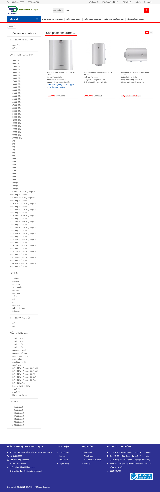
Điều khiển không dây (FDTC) (23, 374)
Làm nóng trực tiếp (19, 350)
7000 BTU (16, 60)
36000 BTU (16, 117)
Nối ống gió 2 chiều (19, 395)
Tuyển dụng (64, 463)
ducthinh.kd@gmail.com (20, 460)
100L (14, 159)
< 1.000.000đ (17, 407)
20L (13, 144)
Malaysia (15, 281)
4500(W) (15, 189)
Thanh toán (88, 456)
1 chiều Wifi (16, 389)
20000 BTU (16, 90)
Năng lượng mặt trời (20, 356)
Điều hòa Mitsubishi (52, 19)
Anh (13, 302)
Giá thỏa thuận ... (131, 96)
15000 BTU (16, 75)
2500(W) (15, 183)
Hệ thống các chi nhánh (111, 2)
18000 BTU (16, 84)
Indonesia (16, 311)
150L (14, 168)
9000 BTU (16, 63)
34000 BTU (16, 114)
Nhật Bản (16, 293)
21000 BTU (16, 93)
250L (14, 177)
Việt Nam (16, 296)
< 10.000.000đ (18, 413)
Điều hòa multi (73, 19)
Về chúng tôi (93, 2)
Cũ (13, 326)
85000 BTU (16, 135)
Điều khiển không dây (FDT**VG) (25, 371)
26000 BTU (16, 102)
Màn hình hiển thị (19, 362)
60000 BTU (16, 129)
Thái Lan (15, 278)
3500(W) (15, 186)
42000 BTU (16, 120)
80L (13, 156)
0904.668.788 (33, 2)
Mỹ (13, 299)
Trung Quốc (17, 287)
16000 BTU (16, 78)
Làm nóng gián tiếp (19, 353)
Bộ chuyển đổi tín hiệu (21, 386)
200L (14, 174)
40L (13, 150)
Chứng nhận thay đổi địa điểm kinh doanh (26, 471)
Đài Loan (15, 290)
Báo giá (62, 456)
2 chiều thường (18, 347)
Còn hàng (16, 45)
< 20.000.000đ (18, 422)
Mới (13, 323)
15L (13, 141)
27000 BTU (16, 105)
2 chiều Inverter (18, 341)
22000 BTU (16, 96)
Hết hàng (15, 48)
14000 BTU (16, 72)
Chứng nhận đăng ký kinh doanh (22, 467)
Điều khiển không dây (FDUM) (24, 377)
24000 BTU (16, 99)
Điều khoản (127, 2)
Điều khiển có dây (19, 383)
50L (13, 153)
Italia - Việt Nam (18, 308)
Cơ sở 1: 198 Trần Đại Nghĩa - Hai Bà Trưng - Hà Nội (130, 452)
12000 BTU (16, 66)
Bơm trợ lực (17, 359)
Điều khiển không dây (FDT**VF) (25, 368)
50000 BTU (16, 126)
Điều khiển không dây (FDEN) (23, 380)
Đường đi (147, 2)
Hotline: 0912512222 (18, 463)
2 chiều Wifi (16, 392)
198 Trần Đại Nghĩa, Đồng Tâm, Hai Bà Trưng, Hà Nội (31, 452)
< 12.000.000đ (18, 416)
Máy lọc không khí (114, 19)
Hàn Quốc (16, 305)
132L (14, 165)
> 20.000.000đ (18, 425)
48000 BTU (16, 123)
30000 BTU (16, 111)
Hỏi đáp (138, 2)
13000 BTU (16, 69)
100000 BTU (17, 138)
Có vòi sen (16, 365)
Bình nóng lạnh (135, 19)
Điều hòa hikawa (92, 19)
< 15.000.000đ (18, 419)
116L (14, 162)
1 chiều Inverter (18, 338)
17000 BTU (16, 81)
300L (14, 180)
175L (14, 171)
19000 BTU (16, 87)
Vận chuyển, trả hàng (92, 460)
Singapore (16, 284)
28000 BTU (16, 108)
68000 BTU (16, 132)
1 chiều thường (18, 344)
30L (13, 147)
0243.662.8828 (18, 2)
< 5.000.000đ (17, 410)
